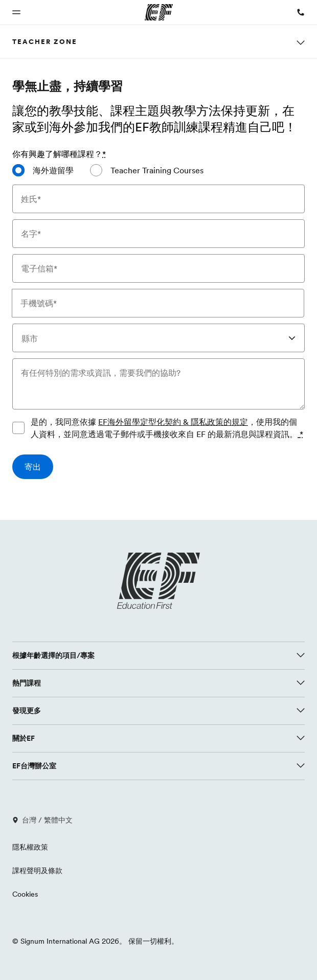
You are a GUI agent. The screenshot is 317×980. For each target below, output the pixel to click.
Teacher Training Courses (156, 170)
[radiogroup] (158, 174)
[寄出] (32, 466)
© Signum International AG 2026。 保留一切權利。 (95, 941)
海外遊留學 (53, 170)
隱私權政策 (30, 847)
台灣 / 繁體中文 (42, 820)
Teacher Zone (44, 41)
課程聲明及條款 (37, 870)
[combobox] (158, 338)
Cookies (25, 894)
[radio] (43, 170)
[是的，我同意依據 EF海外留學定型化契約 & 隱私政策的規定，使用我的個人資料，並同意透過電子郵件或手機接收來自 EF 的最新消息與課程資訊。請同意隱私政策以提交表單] (18, 428)
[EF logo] (158, 581)
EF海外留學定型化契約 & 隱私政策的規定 (173, 421)
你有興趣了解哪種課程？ (59, 153)
